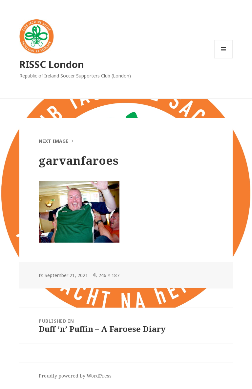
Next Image (53, 141)
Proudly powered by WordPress (75, 376)
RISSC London (51, 64)
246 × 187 (108, 275)
